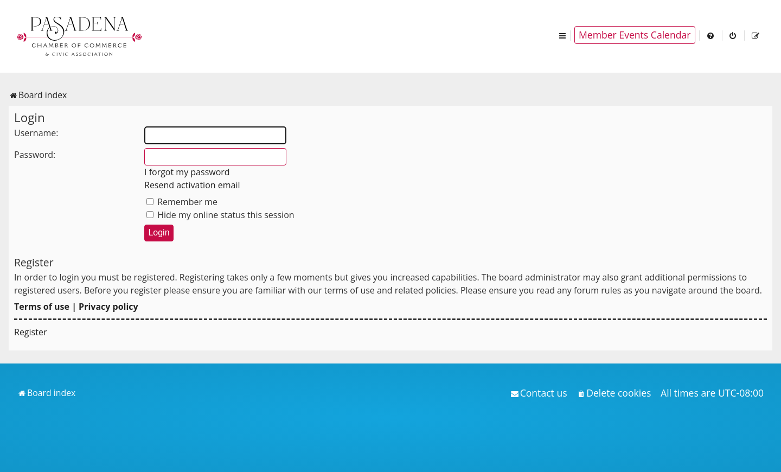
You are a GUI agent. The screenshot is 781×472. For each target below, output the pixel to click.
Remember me (181, 202)
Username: (36, 133)
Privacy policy (108, 306)
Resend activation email (192, 185)
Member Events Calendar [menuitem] (635, 34)
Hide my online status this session (220, 215)
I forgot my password (187, 172)
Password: (34, 155)
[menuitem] (711, 35)
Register (30, 332)
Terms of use (41, 306)
